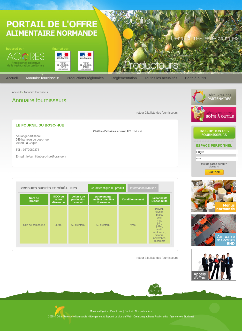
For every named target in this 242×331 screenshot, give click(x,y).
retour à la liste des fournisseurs (157, 112)
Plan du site (116, 311)
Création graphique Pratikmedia (151, 316)
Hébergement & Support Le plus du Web (110, 316)
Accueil (12, 78)
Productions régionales (85, 78)
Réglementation (124, 78)
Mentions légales (99, 311)
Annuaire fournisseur (42, 78)
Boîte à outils (195, 78)
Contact (129, 311)
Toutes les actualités (160, 78)
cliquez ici (214, 166)
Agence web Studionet (182, 316)
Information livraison (143, 188)
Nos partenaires (143, 311)
